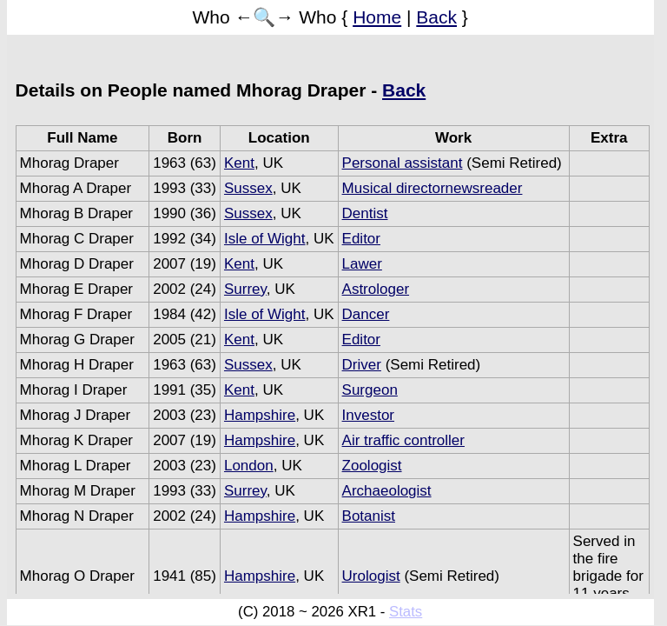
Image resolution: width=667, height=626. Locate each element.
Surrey (245, 289)
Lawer (362, 264)
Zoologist (372, 465)
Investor (368, 415)
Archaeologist (387, 491)
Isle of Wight (265, 238)
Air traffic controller (403, 440)
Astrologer (375, 289)
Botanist (368, 516)
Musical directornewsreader (432, 188)
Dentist (365, 213)
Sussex (248, 188)
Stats (405, 611)
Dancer (366, 314)
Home (377, 17)
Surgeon (370, 390)
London (249, 465)
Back (436, 17)
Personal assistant (402, 163)
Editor (361, 238)
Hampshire (259, 415)
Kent (239, 163)
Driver (361, 364)
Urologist (371, 576)
